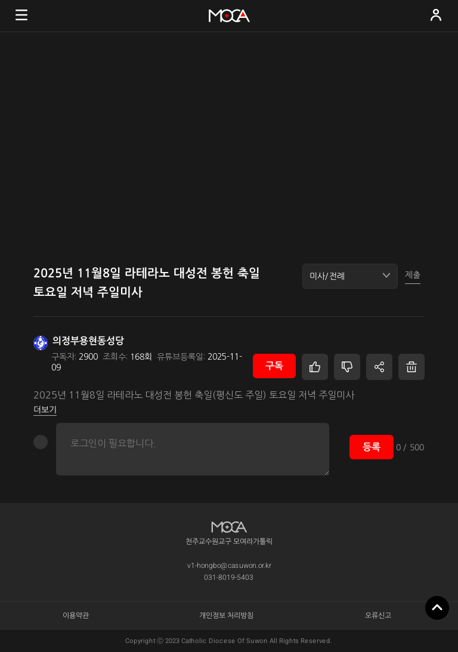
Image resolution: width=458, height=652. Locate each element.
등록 (371, 447)
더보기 (45, 410)
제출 (412, 275)
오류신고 (378, 615)
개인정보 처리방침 (227, 615)
